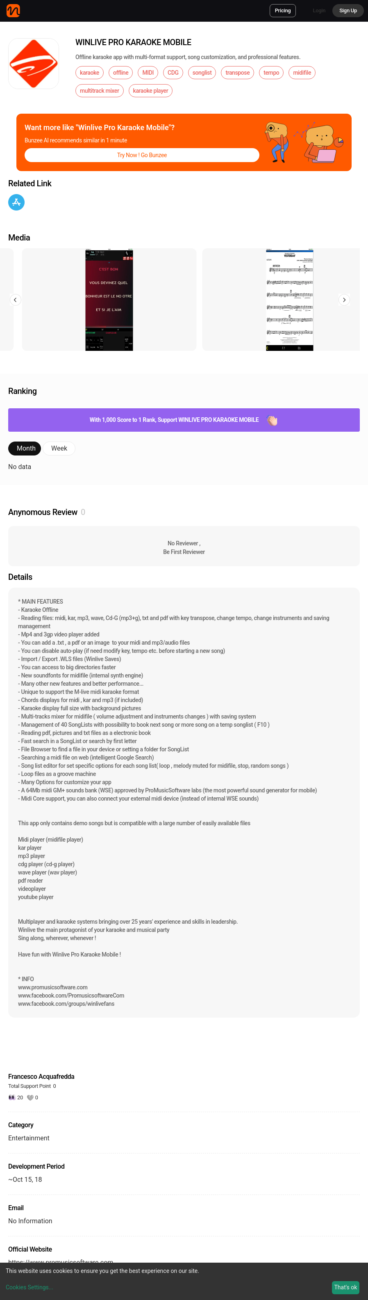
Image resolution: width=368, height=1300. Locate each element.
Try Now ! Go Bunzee (142, 155)
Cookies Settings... (29, 1287)
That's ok (345, 1287)
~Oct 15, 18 (25, 1179)
